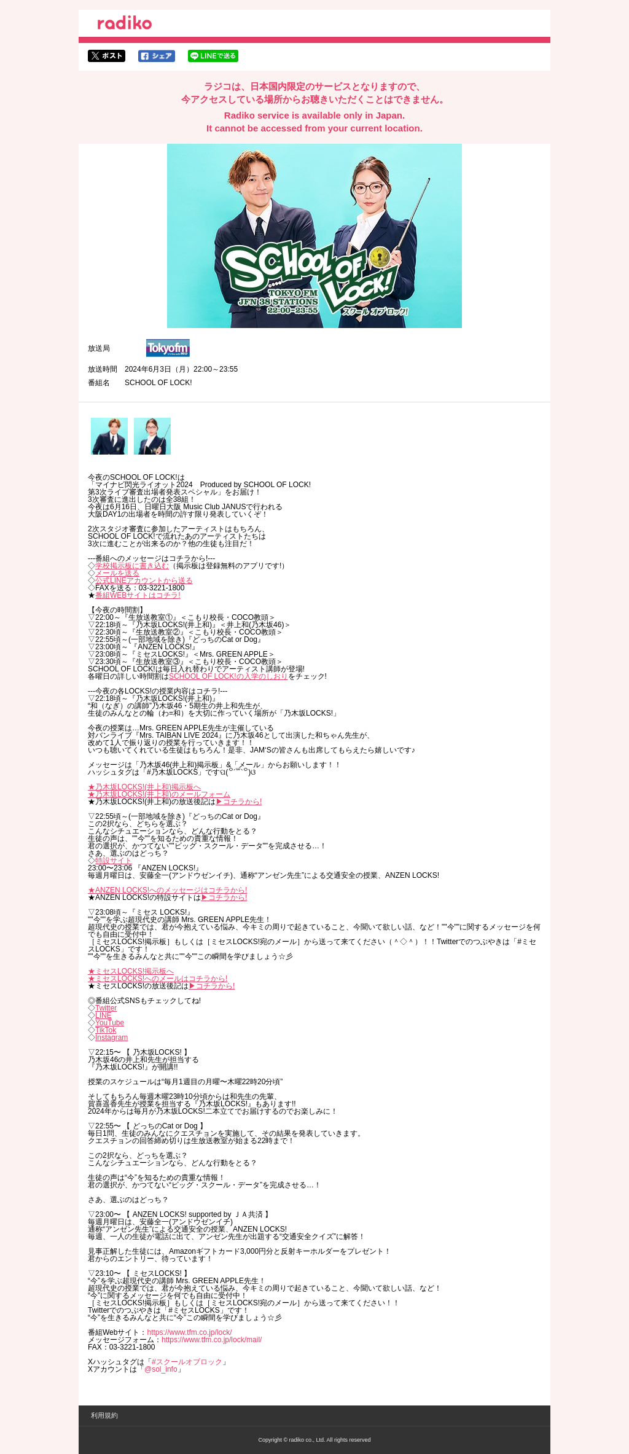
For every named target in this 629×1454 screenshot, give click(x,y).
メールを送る (117, 573)
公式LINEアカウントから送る (144, 580)
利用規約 (104, 1415)
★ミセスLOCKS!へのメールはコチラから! (157, 978)
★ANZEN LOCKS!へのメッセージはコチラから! (167, 890)
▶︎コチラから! (239, 801)
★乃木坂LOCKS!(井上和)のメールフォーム (159, 794)
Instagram (111, 1037)
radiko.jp (125, 24)
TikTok (105, 1030)
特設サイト (113, 860)
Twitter (106, 1008)
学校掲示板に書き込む (132, 565)
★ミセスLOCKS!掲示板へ (131, 971)
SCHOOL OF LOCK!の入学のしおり (228, 676)
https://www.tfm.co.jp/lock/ (189, 1332)
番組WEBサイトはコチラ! (138, 595)
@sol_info (161, 1369)
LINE (103, 1015)
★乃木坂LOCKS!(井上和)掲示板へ (144, 787)
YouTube (109, 1022)
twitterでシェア (106, 56)
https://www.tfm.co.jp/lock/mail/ (212, 1339)
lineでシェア (213, 56)
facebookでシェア (156, 56)
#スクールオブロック (187, 1362)
